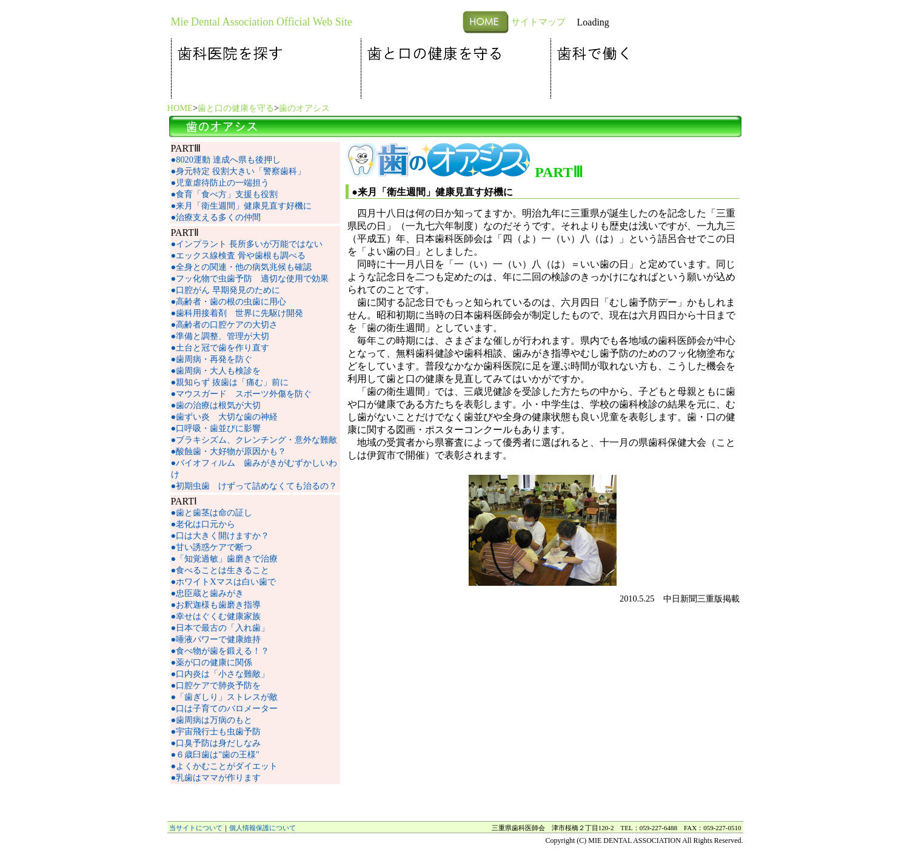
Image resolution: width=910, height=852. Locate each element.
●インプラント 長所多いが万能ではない (247, 244)
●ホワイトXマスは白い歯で (223, 581)
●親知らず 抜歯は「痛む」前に (230, 382)
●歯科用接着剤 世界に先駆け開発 (237, 313)
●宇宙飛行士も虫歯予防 (216, 731)
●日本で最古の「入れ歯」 (220, 627)
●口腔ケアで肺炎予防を (216, 685)
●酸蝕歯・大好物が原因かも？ (229, 451)
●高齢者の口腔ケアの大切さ (224, 324)
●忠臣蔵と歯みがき (207, 593)
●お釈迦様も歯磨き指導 (216, 604)
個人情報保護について (262, 827)
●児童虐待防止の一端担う (220, 182)
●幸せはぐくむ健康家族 (216, 616)
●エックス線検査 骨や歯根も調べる (238, 255)
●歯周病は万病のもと (212, 720)
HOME (180, 108)
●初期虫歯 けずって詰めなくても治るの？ (254, 486)
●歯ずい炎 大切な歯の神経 (224, 416)
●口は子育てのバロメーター (224, 708)
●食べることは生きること (220, 570)
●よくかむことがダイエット (224, 766)
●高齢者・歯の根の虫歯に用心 (229, 301)
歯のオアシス (304, 108)
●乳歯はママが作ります (216, 777)
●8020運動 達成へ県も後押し (226, 159)
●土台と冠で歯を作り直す (220, 347)
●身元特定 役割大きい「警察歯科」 (238, 171)
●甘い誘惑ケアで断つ (212, 547)
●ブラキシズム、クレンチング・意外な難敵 (254, 439)
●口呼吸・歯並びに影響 (216, 428)
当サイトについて (195, 827)
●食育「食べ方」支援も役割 (224, 194)
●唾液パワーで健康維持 (216, 639)
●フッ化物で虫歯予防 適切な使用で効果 (250, 278)
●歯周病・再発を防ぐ (212, 359)
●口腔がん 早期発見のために (225, 290)
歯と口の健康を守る (236, 108)
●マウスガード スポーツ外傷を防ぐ (241, 393)
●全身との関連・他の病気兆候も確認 (241, 267)
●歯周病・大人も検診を (216, 370)
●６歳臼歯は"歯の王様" (215, 754)
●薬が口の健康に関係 (212, 662)
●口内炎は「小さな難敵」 (220, 674)
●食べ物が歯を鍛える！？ (220, 651)
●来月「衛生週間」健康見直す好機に (241, 205)
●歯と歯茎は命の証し (212, 512)
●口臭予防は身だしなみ (216, 743)
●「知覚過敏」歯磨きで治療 (224, 558)
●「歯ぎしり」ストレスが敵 (224, 697)
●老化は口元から (203, 524)
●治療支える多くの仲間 (216, 217)
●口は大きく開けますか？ (220, 535)
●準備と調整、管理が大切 (220, 336)
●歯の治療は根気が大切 (216, 405)
